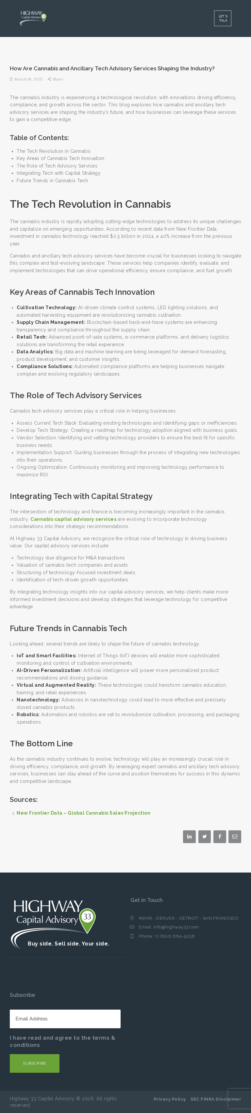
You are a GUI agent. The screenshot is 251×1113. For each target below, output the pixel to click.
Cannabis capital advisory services (73, 519)
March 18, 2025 (28, 79)
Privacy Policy (170, 1099)
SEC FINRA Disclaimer (216, 1099)
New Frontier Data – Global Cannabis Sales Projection (83, 813)
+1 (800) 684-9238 (175, 936)
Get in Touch (146, 900)
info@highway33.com (176, 927)
